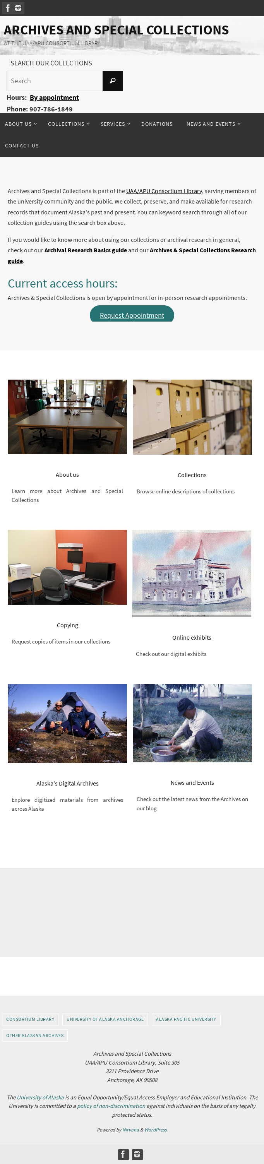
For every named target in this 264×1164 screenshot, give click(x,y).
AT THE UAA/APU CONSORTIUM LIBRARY (52, 43)
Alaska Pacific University (186, 1019)
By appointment (54, 97)
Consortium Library (30, 1019)
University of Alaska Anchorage (105, 1019)
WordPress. (156, 1129)
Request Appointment (132, 315)
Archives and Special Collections (116, 29)
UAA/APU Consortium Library (164, 191)
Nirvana (130, 1129)
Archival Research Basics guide (86, 250)
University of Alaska (40, 1097)
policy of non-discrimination (111, 1105)
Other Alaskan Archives (34, 1035)
